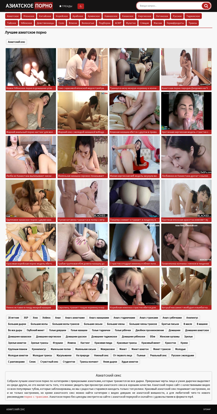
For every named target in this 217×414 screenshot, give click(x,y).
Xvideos (46, 317)
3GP (26, 317)
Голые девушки (57, 330)
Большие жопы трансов (65, 323)
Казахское (127, 16)
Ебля (152, 336)
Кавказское (110, 16)
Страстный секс (49, 361)
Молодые (180, 349)
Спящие (144, 23)
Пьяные (141, 355)
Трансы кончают (89, 361)
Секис (32, 361)
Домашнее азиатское (197, 330)
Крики (184, 342)
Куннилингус (39, 349)
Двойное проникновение (149, 330)
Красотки (170, 342)
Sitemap (207, 409)
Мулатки (131, 23)
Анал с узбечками (172, 317)
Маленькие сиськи (85, 349)
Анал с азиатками (75, 317)
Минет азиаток (140, 349)
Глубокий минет (35, 330)
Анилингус (192, 317)
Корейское (62, 16)
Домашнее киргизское (48, 336)
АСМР (118, 23)
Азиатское (29, 5)
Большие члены (116, 323)
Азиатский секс (16, 41)
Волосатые (88, 23)
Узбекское (26, 23)
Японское (28, 16)
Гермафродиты (175, 23)
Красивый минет (150, 342)
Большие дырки (17, 323)
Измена (71, 342)
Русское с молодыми (182, 355)
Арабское (78, 16)
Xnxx (35, 317)
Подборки (104, 23)
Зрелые (188, 336)
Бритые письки (170, 323)
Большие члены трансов (143, 323)
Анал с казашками (99, 317)
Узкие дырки (110, 361)
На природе (82, 355)
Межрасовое (108, 349)
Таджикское (193, 16)
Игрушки (58, 342)
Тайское (11, 23)
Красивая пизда (103, 342)
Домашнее (174, 330)
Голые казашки (79, 330)
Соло (61, 23)
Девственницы (45, 23)
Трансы (193, 23)
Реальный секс (158, 355)
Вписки (73, 23)
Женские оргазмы (169, 336)
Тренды (65, 6)
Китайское (45, 16)
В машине (202, 323)
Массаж (158, 23)
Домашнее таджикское (104, 336)
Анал (57, 317)
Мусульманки (64, 355)
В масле (188, 323)
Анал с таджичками (124, 317)
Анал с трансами (149, 317)
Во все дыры (15, 330)
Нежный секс (101, 355)
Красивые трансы (127, 342)
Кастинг (85, 342)
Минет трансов (161, 349)
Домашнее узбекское (133, 336)
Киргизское (144, 16)
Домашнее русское (76, 336)
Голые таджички (101, 330)
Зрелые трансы (39, 342)
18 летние (13, 317)
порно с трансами (36, 396)
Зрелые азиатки (17, 342)
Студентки (69, 361)
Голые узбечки (123, 330)
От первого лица (122, 355)
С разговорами (16, 361)
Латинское (162, 16)
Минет (123, 349)
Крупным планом (17, 349)
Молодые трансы (42, 355)
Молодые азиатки (18, 355)
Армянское (94, 16)
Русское (177, 16)
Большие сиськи (93, 323)
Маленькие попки (61, 349)
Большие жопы (39, 323)
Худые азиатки (130, 361)
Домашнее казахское (19, 336)
